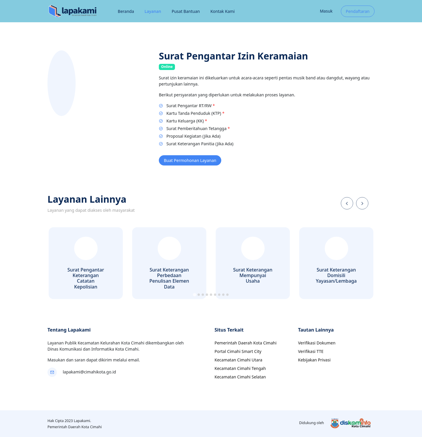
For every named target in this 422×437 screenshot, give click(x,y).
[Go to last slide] (347, 203)
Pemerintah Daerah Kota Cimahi (246, 343)
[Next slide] (362, 203)
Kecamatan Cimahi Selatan (240, 377)
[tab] (194, 294)
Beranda (126, 11)
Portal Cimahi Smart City (238, 351)
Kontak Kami (222, 11)
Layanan (152, 11)
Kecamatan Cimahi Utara (238, 360)
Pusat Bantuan (186, 11)
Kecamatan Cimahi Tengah (240, 368)
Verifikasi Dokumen (317, 343)
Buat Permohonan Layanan (190, 160)
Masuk (326, 11)
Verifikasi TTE (311, 351)
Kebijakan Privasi (314, 360)
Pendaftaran (358, 11)
